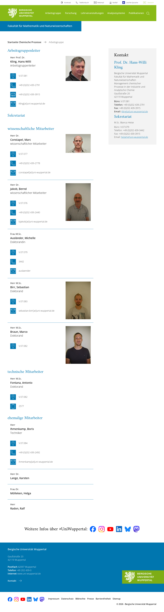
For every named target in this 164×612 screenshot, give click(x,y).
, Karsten (19, 478)
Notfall (115, 2)
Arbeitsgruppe (53, 13)
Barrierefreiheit (103, 598)
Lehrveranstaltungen (92, 13)
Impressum (53, 598)
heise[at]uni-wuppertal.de (134, 137)
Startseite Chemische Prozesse (25, 42)
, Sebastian (19, 287)
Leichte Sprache (132, 2)
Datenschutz (67, 598)
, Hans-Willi (20, 61)
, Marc (20, 139)
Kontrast (67, 2)
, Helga (20, 493)
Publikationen (136, 13)
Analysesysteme (116, 13)
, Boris (22, 429)
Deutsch (151, 2)
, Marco (19, 332)
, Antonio (21, 382)
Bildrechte (80, 598)
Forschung (70, 13)
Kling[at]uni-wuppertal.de (134, 111)
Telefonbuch (84, 2)
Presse (90, 598)
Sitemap (117, 598)
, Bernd (18, 189)
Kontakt (12, 580)
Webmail (100, 2)
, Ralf (17, 508)
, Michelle (22, 238)
